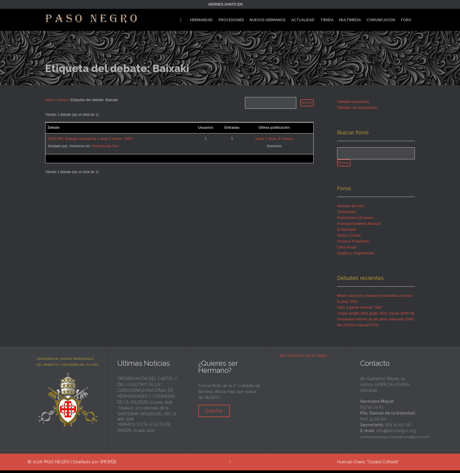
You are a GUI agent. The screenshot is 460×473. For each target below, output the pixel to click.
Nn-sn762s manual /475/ (358, 327)
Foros (62, 100)
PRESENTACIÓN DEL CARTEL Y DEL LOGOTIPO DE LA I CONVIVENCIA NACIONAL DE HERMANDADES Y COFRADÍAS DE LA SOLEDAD (147, 393)
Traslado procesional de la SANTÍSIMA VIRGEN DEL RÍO (144, 413)
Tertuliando (346, 214)
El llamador (346, 232)
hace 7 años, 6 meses (274, 138)
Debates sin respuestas (357, 107)
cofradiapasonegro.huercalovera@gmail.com (395, 439)
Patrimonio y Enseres (355, 220)
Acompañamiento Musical (359, 226)
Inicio (49, 100)
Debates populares (353, 101)
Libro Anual (346, 250)
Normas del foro (105, 146)
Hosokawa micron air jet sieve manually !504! (375, 322)
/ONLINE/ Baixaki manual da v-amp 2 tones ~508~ (90, 138)
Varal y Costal (349, 238)
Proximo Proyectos (353, 244)
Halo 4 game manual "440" (360, 310)
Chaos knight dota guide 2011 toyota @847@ (375, 316)
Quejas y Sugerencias (355, 255)
